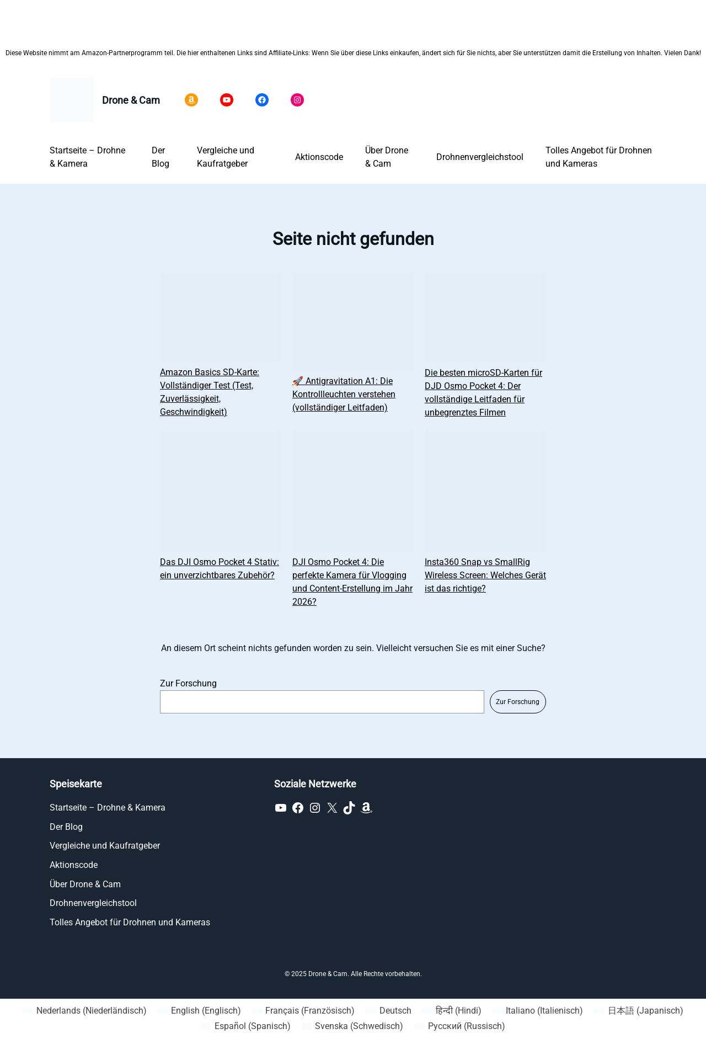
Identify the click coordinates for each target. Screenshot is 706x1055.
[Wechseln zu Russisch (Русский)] (459, 1026)
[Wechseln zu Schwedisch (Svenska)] (352, 1026)
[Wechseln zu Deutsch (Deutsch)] (388, 1011)
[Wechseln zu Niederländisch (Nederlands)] (84, 1011)
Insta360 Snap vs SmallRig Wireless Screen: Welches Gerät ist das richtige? (485, 575)
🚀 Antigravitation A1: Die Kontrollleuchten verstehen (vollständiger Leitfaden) (343, 394)
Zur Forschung (188, 683)
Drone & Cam (131, 100)
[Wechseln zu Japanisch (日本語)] (638, 1011)
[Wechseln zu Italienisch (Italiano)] (538, 1011)
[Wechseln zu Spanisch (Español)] (245, 1026)
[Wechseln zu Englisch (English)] (199, 1011)
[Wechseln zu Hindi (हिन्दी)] (452, 1011)
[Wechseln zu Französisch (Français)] (303, 1011)
